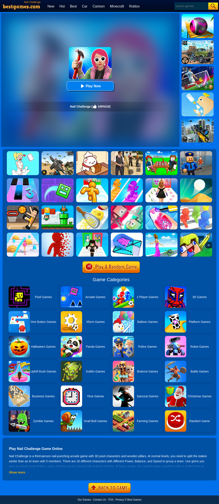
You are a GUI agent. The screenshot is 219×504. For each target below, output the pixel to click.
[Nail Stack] (161, 206)
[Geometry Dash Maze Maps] (57, 179)
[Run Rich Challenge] (161, 234)
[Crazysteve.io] (196, 234)
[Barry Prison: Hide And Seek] (196, 152)
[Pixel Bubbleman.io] (196, 206)
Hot (62, 6)
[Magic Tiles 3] (23, 179)
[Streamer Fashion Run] (92, 234)
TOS (110, 499)
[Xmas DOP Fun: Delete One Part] (23, 152)
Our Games (84, 499)
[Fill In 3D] (127, 234)
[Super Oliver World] (57, 206)
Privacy (119, 499)
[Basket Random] (23, 206)
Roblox (134, 6)
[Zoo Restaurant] (92, 152)
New (50, 6)
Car (84, 6)
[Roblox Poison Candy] (161, 152)
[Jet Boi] (127, 206)
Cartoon (99, 6)
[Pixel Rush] (57, 234)
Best (73, 6)
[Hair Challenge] (23, 234)
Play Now (90, 86)
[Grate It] (92, 206)
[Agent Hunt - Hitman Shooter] (127, 152)
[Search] (191, 6)
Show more (17, 472)
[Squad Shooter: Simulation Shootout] (57, 152)
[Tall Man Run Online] (92, 179)
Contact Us (99, 499)
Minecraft (117, 6)
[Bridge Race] (127, 179)
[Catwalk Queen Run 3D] (161, 179)
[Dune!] (196, 179)
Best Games (134, 499)
